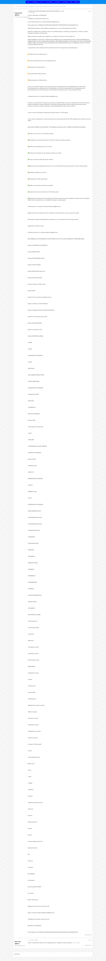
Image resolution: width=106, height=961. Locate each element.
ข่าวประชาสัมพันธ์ (48, 2)
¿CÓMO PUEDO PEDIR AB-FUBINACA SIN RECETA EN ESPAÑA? (50, 6)
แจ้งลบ (89, 11)
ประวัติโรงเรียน (35, 2)
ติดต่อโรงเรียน (65, 2)
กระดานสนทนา (18, 6)
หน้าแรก (28, 2)
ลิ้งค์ (71, 2)
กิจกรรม (41, 2)
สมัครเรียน (76, 2)
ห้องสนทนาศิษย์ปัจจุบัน (28, 6)
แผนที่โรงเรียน (57, 2)
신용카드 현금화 (76, 942)
